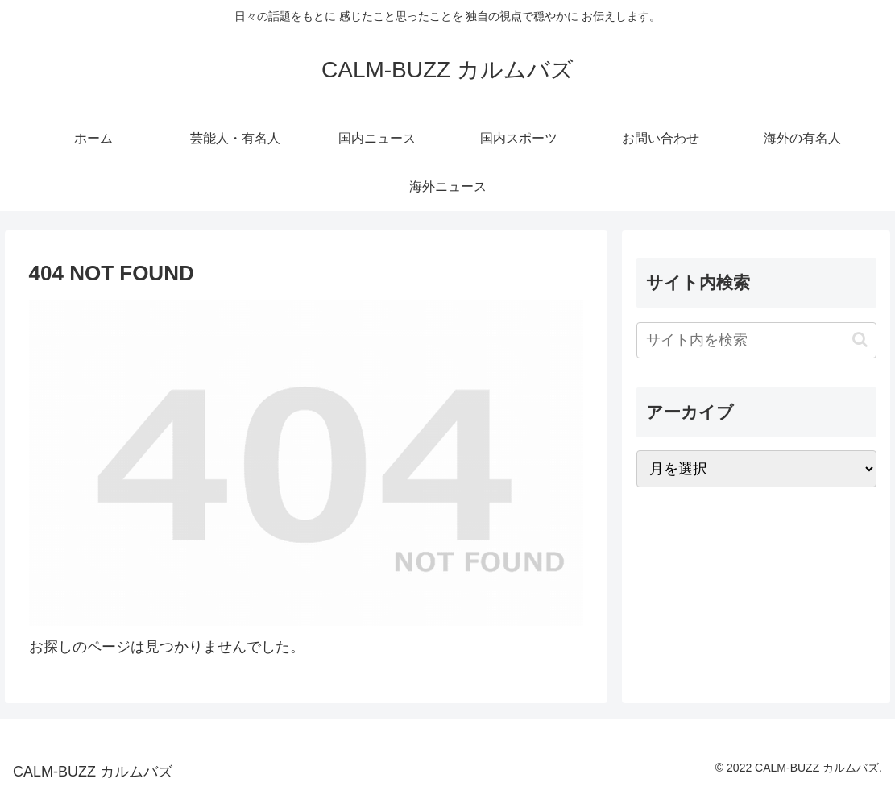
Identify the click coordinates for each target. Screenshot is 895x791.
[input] (756, 340)
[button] (860, 339)
